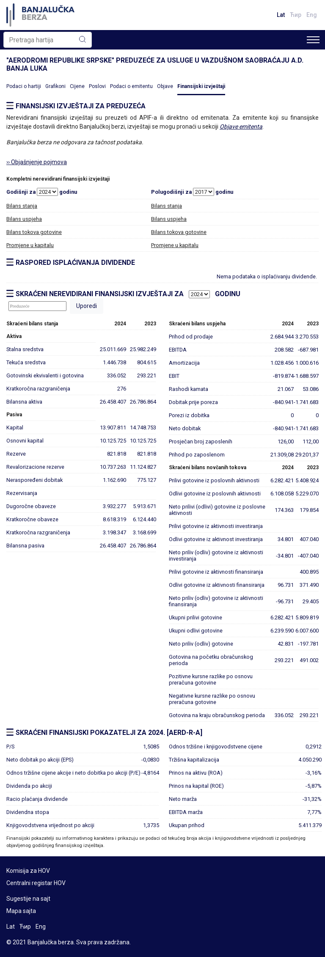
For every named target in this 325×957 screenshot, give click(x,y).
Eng (311, 14)
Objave (165, 86)
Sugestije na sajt (28, 898)
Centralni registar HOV (36, 883)
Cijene (77, 86)
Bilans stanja (21, 206)
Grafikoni (55, 86)
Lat (281, 14)
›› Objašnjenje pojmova (36, 162)
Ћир (295, 14)
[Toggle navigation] (313, 39)
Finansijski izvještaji (201, 86)
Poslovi (97, 86)
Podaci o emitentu (131, 86)
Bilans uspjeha (24, 219)
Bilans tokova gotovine (34, 232)
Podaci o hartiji (23, 86)
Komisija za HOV (28, 870)
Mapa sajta (21, 911)
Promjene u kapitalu (30, 245)
